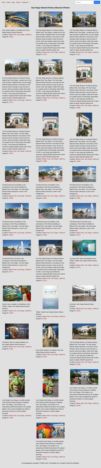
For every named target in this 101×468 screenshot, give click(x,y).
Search (18, 2)
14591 (45, 198)
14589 (78, 161)
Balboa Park (13, 34)
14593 (11, 235)
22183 (11, 349)
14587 (11, 153)
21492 (11, 418)
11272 (11, 102)
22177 (11, 272)
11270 (45, 54)
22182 (78, 311)
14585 (45, 100)
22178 (45, 280)
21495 (45, 459)
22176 (78, 235)
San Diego (20, 34)
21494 (78, 405)
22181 (45, 318)
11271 (78, 54)
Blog (13, 2)
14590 (11, 198)
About (9, 2)
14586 (78, 108)
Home (4, 2)
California (28, 34)
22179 (78, 267)
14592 (78, 198)
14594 (45, 235)
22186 (78, 364)
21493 (45, 418)
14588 (45, 161)
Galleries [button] (25, 2)
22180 (11, 313)
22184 (11, 37)
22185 (45, 357)
